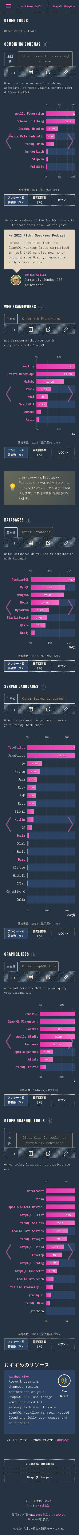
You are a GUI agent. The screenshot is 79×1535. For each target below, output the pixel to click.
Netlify (44, 1505)
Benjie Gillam (16, 280)
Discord (34, 1519)
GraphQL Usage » (39, 1477)
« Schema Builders (39, 1464)
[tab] (10, 59)
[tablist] (39, 58)
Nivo (47, 1501)
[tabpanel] (39, 136)
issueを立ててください (49, 1514)
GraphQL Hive (18, 1376)
